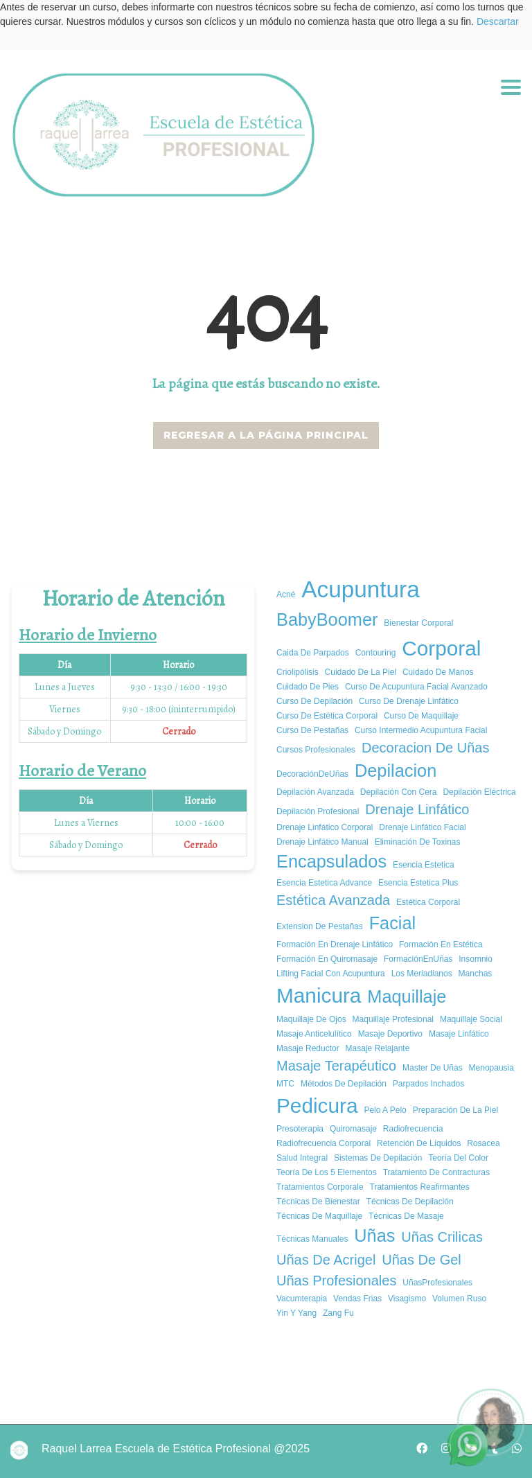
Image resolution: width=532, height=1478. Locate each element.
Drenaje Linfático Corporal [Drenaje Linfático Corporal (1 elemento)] (324, 827)
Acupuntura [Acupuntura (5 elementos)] (360, 589)
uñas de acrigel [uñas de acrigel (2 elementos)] (325, 1259)
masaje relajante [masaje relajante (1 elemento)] (378, 1048)
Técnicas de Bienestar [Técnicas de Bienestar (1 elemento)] (318, 1201)
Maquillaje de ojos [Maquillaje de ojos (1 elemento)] (311, 1019)
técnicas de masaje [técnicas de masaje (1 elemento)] (406, 1216)
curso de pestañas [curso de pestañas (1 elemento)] (312, 730)
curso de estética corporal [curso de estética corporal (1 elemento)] (327, 716)
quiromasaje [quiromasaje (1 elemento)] (353, 1129)
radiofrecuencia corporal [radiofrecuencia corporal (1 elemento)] (323, 1143)
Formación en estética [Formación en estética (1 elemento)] (441, 944)
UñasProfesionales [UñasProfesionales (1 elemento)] (437, 1282)
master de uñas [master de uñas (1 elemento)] (432, 1068)
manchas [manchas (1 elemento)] (476, 973)
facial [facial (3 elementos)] (392, 923)
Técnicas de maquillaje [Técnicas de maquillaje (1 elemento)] (319, 1216)
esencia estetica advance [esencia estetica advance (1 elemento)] (324, 883)
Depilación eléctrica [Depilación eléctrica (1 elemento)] (479, 792)
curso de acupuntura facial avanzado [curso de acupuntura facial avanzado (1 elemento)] (416, 687)
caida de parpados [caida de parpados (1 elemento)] (312, 653)
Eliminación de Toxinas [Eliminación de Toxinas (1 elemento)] (418, 842)
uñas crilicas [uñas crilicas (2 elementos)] (442, 1236)
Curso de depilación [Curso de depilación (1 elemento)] (314, 701)
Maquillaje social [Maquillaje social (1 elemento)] (471, 1019)
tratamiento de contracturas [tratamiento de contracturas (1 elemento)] (436, 1172)
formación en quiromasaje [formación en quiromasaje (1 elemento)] (327, 959)
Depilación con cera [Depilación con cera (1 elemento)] (398, 792)
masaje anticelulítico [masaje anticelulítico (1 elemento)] (314, 1034)
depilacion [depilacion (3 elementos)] (395, 770)
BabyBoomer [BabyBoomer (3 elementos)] (327, 619)
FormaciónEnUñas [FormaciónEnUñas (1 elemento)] (418, 959)
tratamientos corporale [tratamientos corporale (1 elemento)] (320, 1187)
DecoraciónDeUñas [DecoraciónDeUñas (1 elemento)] (312, 774)
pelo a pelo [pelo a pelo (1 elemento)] (385, 1110)
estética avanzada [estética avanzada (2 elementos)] (333, 900)
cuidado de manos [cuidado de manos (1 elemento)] (438, 672)
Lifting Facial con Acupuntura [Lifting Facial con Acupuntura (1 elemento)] (330, 973)
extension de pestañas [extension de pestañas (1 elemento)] (319, 926)
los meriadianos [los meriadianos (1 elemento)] (421, 973)
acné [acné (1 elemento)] (285, 594)
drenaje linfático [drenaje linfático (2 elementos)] (417, 809)
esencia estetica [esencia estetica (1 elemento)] (423, 865)
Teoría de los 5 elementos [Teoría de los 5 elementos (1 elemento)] (326, 1172)
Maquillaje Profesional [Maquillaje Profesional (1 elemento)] (393, 1019)
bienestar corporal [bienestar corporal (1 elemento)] (418, 623)
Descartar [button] (498, 21)
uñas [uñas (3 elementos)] (374, 1235)
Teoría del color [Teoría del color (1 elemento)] (458, 1158)
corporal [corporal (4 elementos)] (441, 648)
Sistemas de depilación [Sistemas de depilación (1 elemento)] (378, 1158)
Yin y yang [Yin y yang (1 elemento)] (296, 1313)
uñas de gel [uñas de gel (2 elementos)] (421, 1259)
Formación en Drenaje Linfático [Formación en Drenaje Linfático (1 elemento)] (334, 944)
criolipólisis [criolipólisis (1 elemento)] (297, 672)
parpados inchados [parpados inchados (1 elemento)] (428, 1084)
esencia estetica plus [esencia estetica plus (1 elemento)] (418, 883)
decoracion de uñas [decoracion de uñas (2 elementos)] (426, 747)
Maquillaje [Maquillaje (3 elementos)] (406, 996)
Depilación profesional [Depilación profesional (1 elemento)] (317, 811)
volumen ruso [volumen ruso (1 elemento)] (459, 1298)
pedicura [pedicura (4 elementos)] (316, 1105)
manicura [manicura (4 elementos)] (318, 995)
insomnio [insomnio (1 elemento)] (476, 959)
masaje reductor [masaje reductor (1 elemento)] (307, 1048)
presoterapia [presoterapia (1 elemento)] (299, 1129)
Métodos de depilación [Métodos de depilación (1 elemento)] (344, 1084)
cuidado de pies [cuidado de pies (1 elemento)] (307, 687)
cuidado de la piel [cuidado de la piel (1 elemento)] (360, 672)
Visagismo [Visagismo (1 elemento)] (407, 1298)
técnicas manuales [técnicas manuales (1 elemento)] (312, 1239)
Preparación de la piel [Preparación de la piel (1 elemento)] (455, 1110)
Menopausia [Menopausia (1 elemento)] (491, 1068)
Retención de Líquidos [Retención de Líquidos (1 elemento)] (419, 1143)
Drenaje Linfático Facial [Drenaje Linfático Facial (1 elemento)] (422, 827)
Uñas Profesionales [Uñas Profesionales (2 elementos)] (336, 1280)
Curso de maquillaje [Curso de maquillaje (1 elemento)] (421, 716)
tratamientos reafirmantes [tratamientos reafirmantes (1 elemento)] (420, 1187)
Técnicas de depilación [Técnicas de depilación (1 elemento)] (410, 1201)
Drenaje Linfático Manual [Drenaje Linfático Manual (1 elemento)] (322, 842)
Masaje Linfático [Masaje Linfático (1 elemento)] (459, 1034)
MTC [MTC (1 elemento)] (285, 1084)
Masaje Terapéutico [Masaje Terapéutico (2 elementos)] (336, 1065)
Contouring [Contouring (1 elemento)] (375, 653)
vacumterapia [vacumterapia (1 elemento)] (301, 1298)
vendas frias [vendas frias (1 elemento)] (357, 1298)
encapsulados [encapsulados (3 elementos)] (331, 861)
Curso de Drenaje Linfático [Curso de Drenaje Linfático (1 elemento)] (409, 701)
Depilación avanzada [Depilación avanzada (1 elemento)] (315, 792)
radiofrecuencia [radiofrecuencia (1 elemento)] (413, 1129)
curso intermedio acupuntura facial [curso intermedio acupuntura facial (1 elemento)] (421, 730)
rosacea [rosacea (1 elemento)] (483, 1143)
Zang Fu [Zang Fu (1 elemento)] (338, 1313)
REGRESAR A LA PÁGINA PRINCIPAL (266, 435)
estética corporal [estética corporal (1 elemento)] (428, 902)
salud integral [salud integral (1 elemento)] (302, 1158)
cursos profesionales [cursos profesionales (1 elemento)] (315, 750)
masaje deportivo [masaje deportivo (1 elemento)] (390, 1034)
